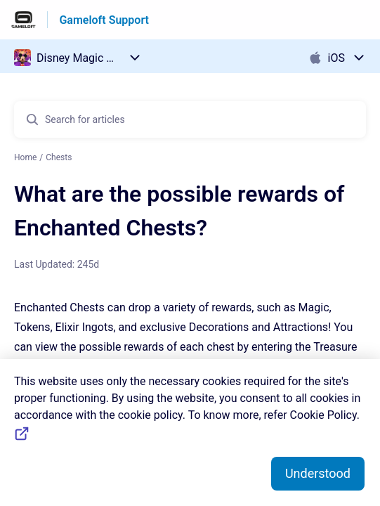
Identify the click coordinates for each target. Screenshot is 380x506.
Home (25, 157)
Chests (59, 157)
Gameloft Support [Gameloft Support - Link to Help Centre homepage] (104, 20)
